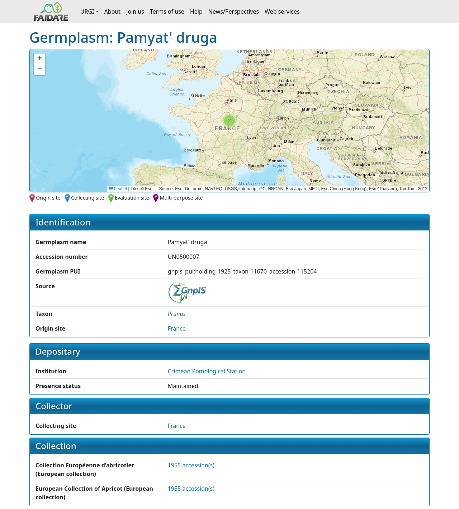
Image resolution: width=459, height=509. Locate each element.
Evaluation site (132, 197)
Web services (282, 11)
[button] (229, 120)
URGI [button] (87, 11)
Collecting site (87, 197)
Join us (135, 11)
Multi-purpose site (181, 197)
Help (196, 11)
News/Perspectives (233, 11)
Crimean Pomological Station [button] (207, 371)
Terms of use (167, 11)
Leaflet (118, 188)
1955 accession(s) (191, 465)
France (177, 328)
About (112, 11)
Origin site (48, 197)
